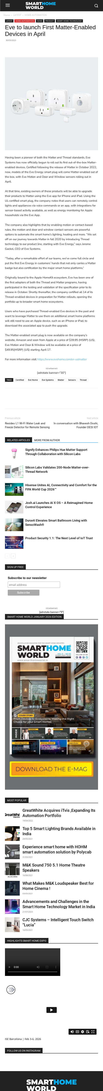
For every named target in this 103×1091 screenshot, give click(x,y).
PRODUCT (49, 21)
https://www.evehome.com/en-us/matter (62, 359)
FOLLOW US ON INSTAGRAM (23, 1050)
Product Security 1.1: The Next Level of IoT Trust (59, 538)
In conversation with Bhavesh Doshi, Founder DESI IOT (76, 425)
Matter (61, 379)
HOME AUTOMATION (36, 15)
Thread (83, 379)
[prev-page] (7, 556)
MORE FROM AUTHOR (47, 440)
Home (7, 15)
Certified (20, 379)
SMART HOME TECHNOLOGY (69, 21)
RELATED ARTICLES (18, 440)
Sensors (72, 379)
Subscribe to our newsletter (27, 578)
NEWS (39, 21)
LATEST (17, 15)
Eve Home (33, 379)
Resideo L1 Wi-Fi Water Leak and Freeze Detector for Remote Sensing (27, 425)
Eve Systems (48, 379)
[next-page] (13, 556)
